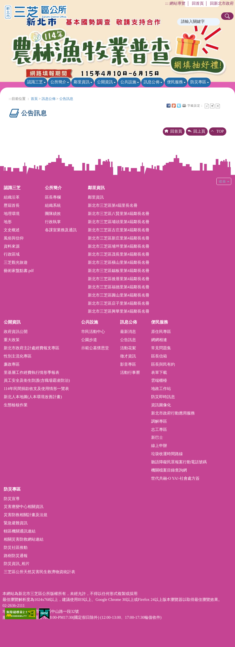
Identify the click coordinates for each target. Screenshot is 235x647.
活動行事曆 (130, 372)
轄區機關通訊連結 (19, 531)
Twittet (179, 106)
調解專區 (159, 421)
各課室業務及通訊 (61, 230)
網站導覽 (177, 3)
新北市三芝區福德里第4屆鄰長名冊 (118, 287)
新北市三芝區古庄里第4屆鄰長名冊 (118, 230)
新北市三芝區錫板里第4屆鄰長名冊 (118, 270)
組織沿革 (12, 197)
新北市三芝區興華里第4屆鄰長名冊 (118, 311)
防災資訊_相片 (17, 563)
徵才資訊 (128, 356)
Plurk (174, 106)
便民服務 (175, 82)
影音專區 (128, 364)
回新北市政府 (222, 3)
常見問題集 (161, 348)
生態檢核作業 (16, 405)
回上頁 (199, 131)
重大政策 (12, 340)
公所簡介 (58, 82)
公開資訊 (105, 82)
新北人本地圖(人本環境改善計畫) (33, 397)
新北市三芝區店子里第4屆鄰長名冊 (118, 303)
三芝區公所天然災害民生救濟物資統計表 (39, 572)
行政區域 (12, 254)
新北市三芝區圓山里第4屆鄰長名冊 (118, 295)
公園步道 (89, 340)
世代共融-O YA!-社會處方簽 (175, 478)
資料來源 (12, 246)
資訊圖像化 (161, 405)
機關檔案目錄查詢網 (169, 470)
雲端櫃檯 (159, 380)
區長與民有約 (163, 364)
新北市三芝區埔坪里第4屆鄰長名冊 (118, 246)
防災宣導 (12, 499)
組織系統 (53, 205)
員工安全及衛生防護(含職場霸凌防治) (37, 380)
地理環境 (12, 213)
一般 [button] (212, 106)
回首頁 (198, 3)
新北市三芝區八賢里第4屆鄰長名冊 (118, 213)
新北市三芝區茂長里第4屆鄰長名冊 (118, 254)
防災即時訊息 (163, 397)
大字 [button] (218, 106)
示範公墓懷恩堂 (95, 348)
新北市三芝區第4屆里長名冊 (112, 205)
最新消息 (128, 331)
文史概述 (12, 230)
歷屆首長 (12, 205)
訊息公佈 (152, 82)
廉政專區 (12, 364)
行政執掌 (53, 222)
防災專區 (198, 82)
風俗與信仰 (14, 238)
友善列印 (184, 106)
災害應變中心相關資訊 (23, 506)
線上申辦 (159, 445)
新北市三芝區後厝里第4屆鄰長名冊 (118, 279)
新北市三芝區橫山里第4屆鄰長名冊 (118, 262)
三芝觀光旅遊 (16, 262)
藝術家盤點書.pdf (19, 270)
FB (168, 106)
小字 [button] (207, 106)
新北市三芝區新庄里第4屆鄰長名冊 (118, 238)
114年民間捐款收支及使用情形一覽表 (36, 388)
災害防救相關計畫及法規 (25, 515)
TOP (220, 131)
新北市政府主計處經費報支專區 (31, 348)
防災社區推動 (16, 547)
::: (166, 3)
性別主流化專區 (18, 356)
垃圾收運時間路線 (167, 454)
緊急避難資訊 (16, 523)
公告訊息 (66, 99)
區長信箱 (159, 356)
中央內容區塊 (223, 106)
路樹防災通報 (16, 556)
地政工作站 (161, 388)
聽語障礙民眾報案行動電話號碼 (179, 462)
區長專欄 (53, 197)
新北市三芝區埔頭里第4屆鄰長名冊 (118, 222)
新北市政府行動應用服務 (173, 413)
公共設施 (128, 82)
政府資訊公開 (16, 331)
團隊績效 (53, 213)
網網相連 (159, 340)
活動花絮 (128, 348)
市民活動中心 (93, 331)
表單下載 (159, 372)
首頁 (34, 99)
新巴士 (157, 437)
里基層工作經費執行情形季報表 (31, 372)
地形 (8, 222)
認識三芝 (35, 82)
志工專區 (159, 429)
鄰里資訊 (82, 82)
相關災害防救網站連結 (23, 539)
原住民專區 (161, 331)
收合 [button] (223, 181)
